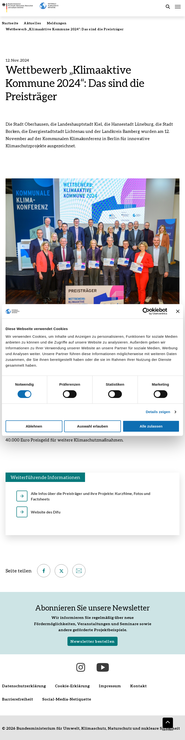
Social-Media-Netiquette (66, 699)
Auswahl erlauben (92, 426)
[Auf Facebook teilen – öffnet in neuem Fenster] (43, 570)
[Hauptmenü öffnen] (177, 6)
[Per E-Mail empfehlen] (79, 570)
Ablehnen (34, 426)
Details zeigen (158, 412)
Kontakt (138, 685)
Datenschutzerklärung (24, 685)
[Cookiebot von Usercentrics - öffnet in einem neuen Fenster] (146, 311)
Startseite (10, 23)
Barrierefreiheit (17, 699)
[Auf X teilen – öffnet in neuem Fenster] (61, 571)
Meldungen (56, 23)
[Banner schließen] (177, 311)
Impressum (110, 685)
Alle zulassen (151, 426)
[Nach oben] (168, 723)
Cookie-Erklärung (72, 685)
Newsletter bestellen (92, 641)
